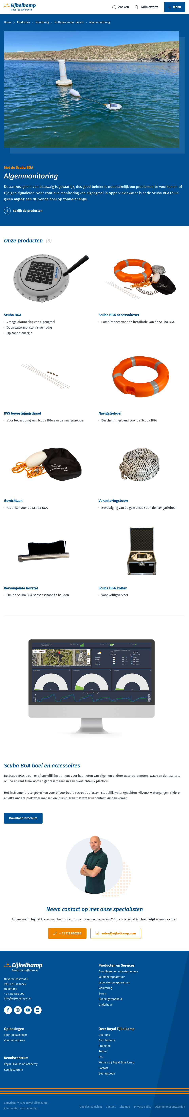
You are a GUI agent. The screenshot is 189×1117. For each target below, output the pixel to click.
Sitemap (125, 1107)
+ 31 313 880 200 (14, 993)
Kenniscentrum (13, 1069)
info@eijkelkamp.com (17, 998)
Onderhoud (106, 1004)
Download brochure (23, 818)
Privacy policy (142, 1107)
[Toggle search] (120, 7)
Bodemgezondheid (110, 999)
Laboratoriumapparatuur (114, 982)
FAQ (101, 1057)
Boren (102, 993)
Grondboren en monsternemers (118, 971)
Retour (103, 1051)
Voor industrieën (14, 1040)
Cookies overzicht (91, 1107)
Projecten (105, 1046)
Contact (103, 1068)
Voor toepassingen (16, 1035)
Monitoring (105, 988)
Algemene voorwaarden (170, 1107)
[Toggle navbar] (174, 7)
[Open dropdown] (142, 965)
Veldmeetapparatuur (112, 977)
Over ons (104, 1035)
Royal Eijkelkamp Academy (21, 1064)
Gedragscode (107, 1073)
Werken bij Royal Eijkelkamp (116, 1062)
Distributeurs (107, 1040)
